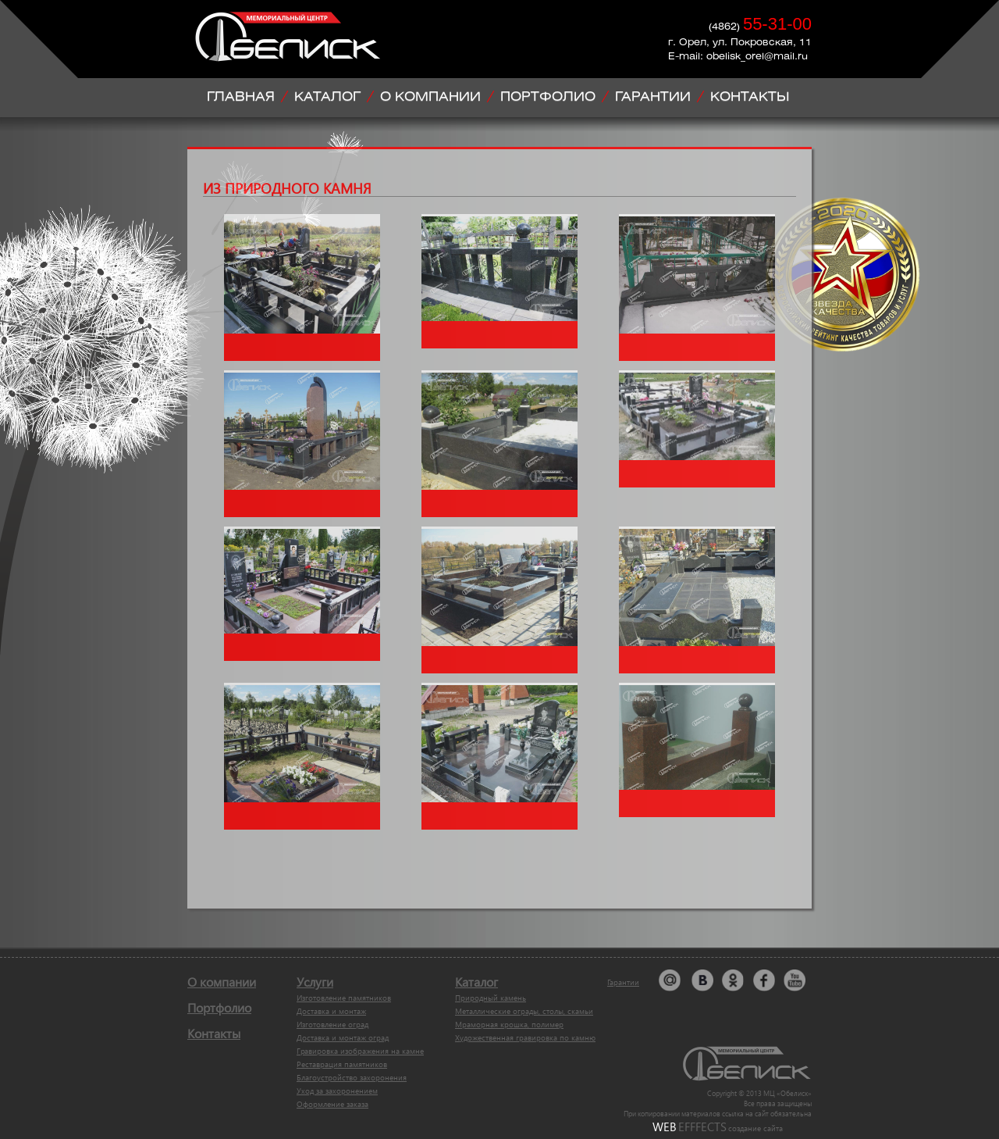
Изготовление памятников (344, 997)
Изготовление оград (332, 1024)
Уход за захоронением (337, 1090)
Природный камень (490, 997)
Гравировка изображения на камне (360, 1050)
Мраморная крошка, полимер (509, 1024)
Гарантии (623, 982)
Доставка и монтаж (331, 1011)
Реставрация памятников (342, 1064)
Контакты (213, 1033)
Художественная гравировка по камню (525, 1037)
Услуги (315, 981)
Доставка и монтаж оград (343, 1037)
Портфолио (219, 1007)
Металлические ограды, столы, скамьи (524, 1011)
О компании (221, 981)
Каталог (476, 981)
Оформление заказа (332, 1104)
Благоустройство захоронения (352, 1077)
